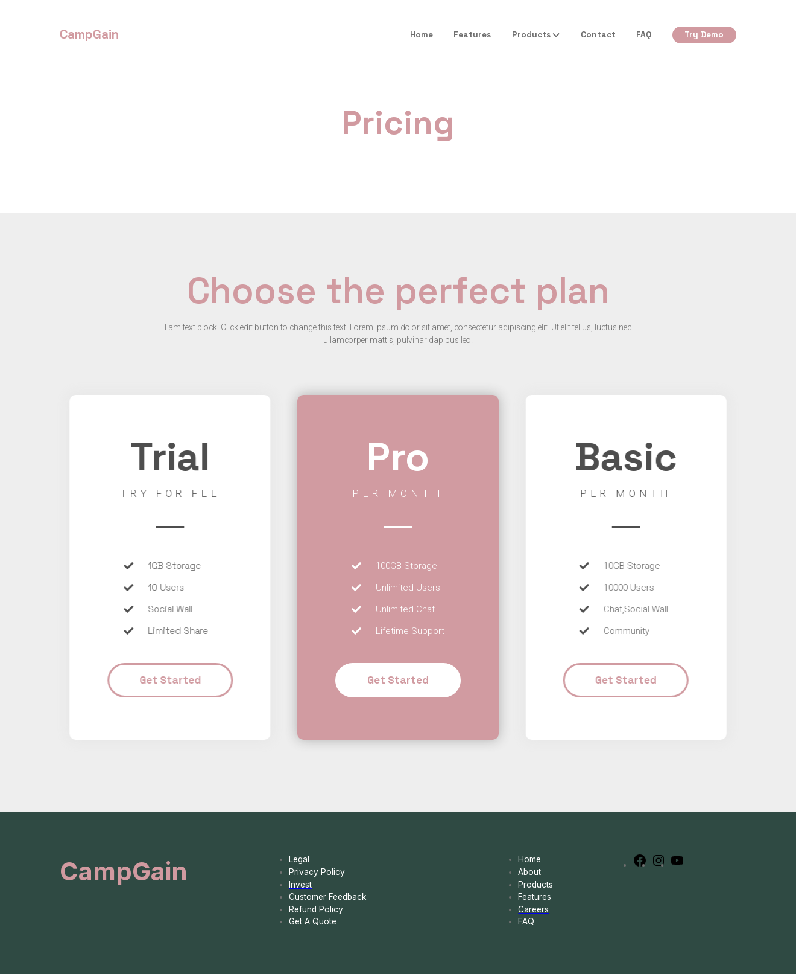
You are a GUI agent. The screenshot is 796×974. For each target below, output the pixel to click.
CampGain (89, 34)
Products (531, 34)
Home (421, 34)
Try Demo (704, 34)
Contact (598, 34)
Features (472, 34)
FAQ (643, 34)
